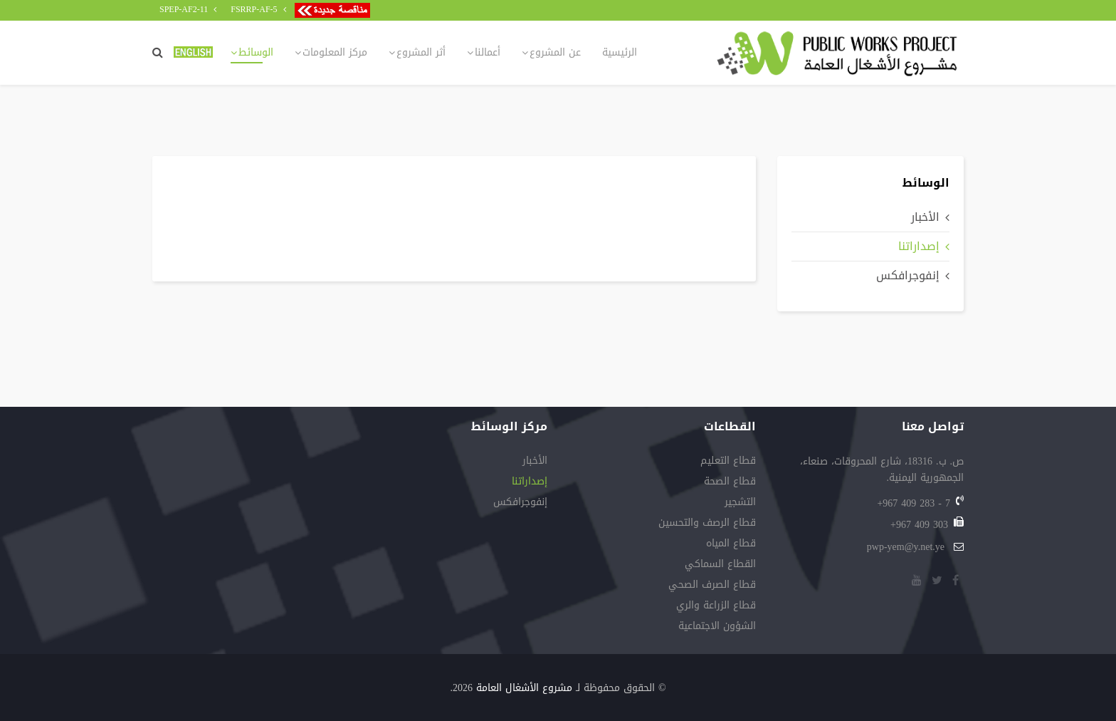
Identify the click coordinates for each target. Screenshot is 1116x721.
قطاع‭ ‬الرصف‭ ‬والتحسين (707, 524)
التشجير (740, 503)
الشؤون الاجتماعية (717, 627)
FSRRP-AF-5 (254, 9)
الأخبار (925, 217)
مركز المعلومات (334, 52)
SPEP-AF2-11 (183, 9)
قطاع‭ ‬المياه (731, 544)
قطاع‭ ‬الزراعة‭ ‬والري (716, 606)
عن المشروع (555, 52)
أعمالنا (487, 52)
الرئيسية (619, 52)
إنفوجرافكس (907, 275)
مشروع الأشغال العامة (524, 687)
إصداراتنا (918, 246)
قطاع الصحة (730, 482)
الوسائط (255, 52)
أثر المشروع (421, 52)
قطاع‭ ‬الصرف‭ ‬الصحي (712, 586)
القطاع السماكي (720, 565)
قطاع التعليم (728, 462)
